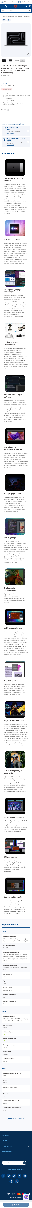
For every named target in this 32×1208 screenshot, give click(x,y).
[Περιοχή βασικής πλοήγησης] (16, 6)
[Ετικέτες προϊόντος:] (8, 25)
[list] (16, 100)
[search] (16, 10)
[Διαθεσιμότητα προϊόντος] (16, 90)
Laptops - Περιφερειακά (16, 16)
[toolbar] (16, 60)
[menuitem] (2, 6)
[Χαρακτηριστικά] (16, 1025)
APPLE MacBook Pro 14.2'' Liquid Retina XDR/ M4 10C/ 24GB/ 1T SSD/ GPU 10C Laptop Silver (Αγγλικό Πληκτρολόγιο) (15, 69)
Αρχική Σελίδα (5, 16)
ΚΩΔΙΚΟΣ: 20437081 (6, 75)
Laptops (26, 16)
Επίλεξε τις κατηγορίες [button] (8, 1158)
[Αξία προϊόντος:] (16, 85)
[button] (26, 10)
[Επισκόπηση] (16, 534)
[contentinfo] (16, 1193)
